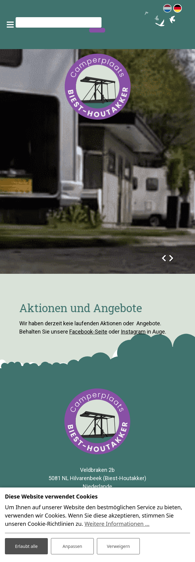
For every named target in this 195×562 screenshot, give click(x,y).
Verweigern (118, 546)
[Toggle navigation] (10, 24)
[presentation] (163, 256)
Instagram (133, 331)
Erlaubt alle (26, 546)
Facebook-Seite (88, 331)
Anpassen (72, 546)
